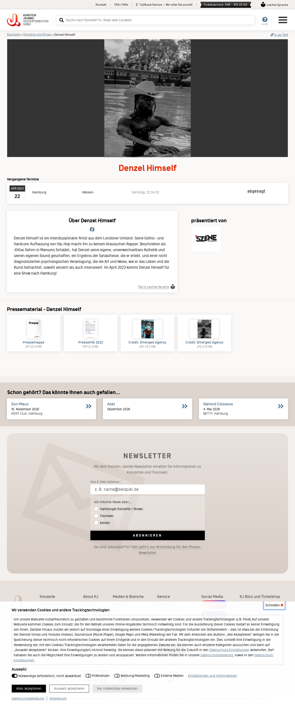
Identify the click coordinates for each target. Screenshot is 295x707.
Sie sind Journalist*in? (147, 550)
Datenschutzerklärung (216, 653)
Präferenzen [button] (97, 674)
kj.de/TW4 (279, 35)
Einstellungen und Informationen (212, 674)
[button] (61, 20)
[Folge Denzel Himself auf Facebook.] (92, 230)
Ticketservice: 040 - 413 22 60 (225, 4)
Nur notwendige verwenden (129, 688)
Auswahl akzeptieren (76, 688)
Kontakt (101, 4)
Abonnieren (147, 535)
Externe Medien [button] (169, 674)
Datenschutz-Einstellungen (229, 648)
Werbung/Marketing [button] (132, 674)
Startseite (13, 34)
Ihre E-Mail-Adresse (104, 482)
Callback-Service (164, 4)
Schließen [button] (274, 603)
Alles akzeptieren (31, 688)
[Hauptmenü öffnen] (283, 20)
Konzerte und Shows (37, 34)
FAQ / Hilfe (121, 4)
